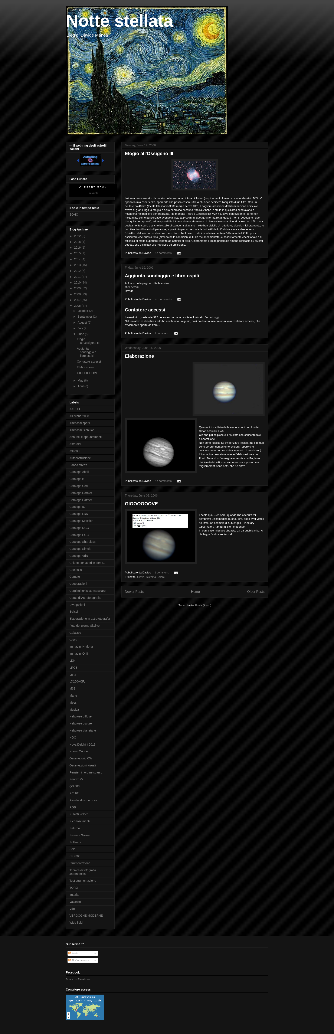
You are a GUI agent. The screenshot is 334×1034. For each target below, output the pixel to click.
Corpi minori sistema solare (87, 590)
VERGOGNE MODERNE (86, 915)
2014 (78, 259)
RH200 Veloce (79, 814)
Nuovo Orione (78, 751)
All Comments (78, 960)
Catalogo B (76, 479)
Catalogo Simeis (80, 548)
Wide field (75, 922)
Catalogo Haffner (80, 500)
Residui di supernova (83, 800)
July (81, 328)
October (83, 311)
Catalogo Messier (81, 521)
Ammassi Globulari (81, 430)
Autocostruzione (80, 458)
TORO (73, 887)
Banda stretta (78, 465)
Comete (74, 576)
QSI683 (74, 786)
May (81, 380)
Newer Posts (134, 591)
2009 (78, 288)
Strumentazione (79, 863)
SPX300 (74, 856)
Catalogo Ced (78, 486)
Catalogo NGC (79, 528)
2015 (78, 253)
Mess (72, 702)
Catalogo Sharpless (82, 541)
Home (195, 591)
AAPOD (74, 409)
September (85, 316)
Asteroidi (75, 444)
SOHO (73, 214)
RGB (72, 807)
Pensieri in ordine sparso (85, 772)
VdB (72, 908)
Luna (72, 674)
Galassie (75, 632)
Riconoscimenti (79, 821)
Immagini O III (78, 653)
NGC (72, 737)
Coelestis (75, 570)
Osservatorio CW (80, 758)
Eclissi (73, 611)
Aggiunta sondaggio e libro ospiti (162, 275)
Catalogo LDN (78, 514)
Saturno (74, 828)
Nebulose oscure (80, 723)
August (83, 322)
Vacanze (75, 901)
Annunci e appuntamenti (85, 437)
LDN (72, 660)
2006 (78, 305)
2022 (78, 236)
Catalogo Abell (79, 472)
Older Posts (256, 591)
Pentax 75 (76, 779)
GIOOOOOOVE (141, 503)
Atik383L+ (76, 451)
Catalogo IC (77, 506)
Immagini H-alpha (81, 646)
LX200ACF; (77, 681)
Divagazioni (77, 604)
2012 (78, 270)
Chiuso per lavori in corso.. (87, 563)
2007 (78, 300)
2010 (78, 282)
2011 (78, 276)
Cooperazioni (78, 583)
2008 (78, 294)
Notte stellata (119, 20)
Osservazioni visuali (82, 765)
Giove (140, 577)
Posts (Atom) (203, 605)
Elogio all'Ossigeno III (149, 153)
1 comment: (162, 333)
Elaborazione (139, 356)
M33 (72, 688)
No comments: (164, 253)
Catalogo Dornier (80, 493)
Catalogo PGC (79, 535)
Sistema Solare (155, 577)
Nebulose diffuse (80, 716)
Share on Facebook (78, 979)
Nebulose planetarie (82, 730)
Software (75, 842)
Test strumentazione (82, 880)
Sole (72, 849)
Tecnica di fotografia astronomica (82, 872)
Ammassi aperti (79, 423)
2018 (78, 241)
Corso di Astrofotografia (85, 597)
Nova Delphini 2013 (82, 744)
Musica (74, 709)
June (81, 334)
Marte (73, 695)
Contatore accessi (145, 310)
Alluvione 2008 (79, 416)
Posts (73, 953)
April (81, 386)
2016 (78, 247)
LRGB (73, 667)
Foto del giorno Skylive (84, 625)
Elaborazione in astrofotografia (89, 618)
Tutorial (74, 894)
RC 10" (74, 793)
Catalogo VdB (78, 555)
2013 (78, 265)
